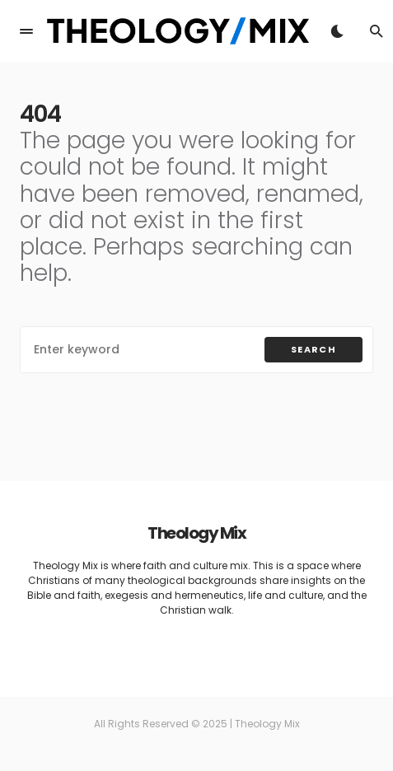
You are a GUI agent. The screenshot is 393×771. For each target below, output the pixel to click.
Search (313, 349)
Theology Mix (196, 532)
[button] (26, 31)
